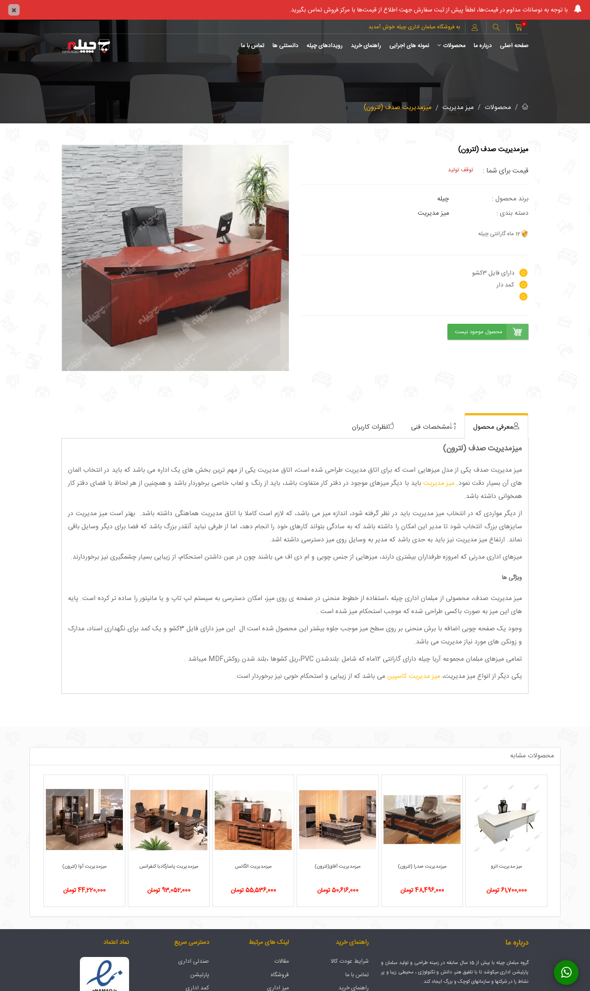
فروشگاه (280, 975)
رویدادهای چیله (324, 46)
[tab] (496, 427)
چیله (443, 199)
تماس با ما (252, 46)
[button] (496, 28)
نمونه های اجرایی (409, 46)
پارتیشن (199, 975)
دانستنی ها (285, 46)
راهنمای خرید (366, 46)
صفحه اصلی (514, 46)
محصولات (451, 46)
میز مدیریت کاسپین (413, 676)
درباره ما (483, 46)
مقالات (281, 961)
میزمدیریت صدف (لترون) (397, 107)
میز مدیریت (458, 107)
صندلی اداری (193, 961)
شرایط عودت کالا (350, 961)
